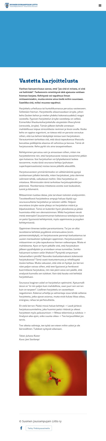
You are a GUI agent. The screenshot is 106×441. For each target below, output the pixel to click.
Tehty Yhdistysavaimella (39, 428)
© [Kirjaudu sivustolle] (20, 421)
